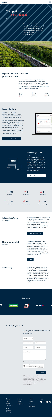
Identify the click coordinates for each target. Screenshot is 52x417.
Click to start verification (34, 366)
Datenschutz (32, 405)
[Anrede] (28, 338)
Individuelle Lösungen (34, 233)
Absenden (40, 372)
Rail (30, 259)
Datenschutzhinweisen (27, 384)
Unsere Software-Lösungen (12, 139)
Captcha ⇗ (40, 367)
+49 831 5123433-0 (19, 402)
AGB (30, 403)
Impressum (32, 406)
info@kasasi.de (20, 405)
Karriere (31, 401)
